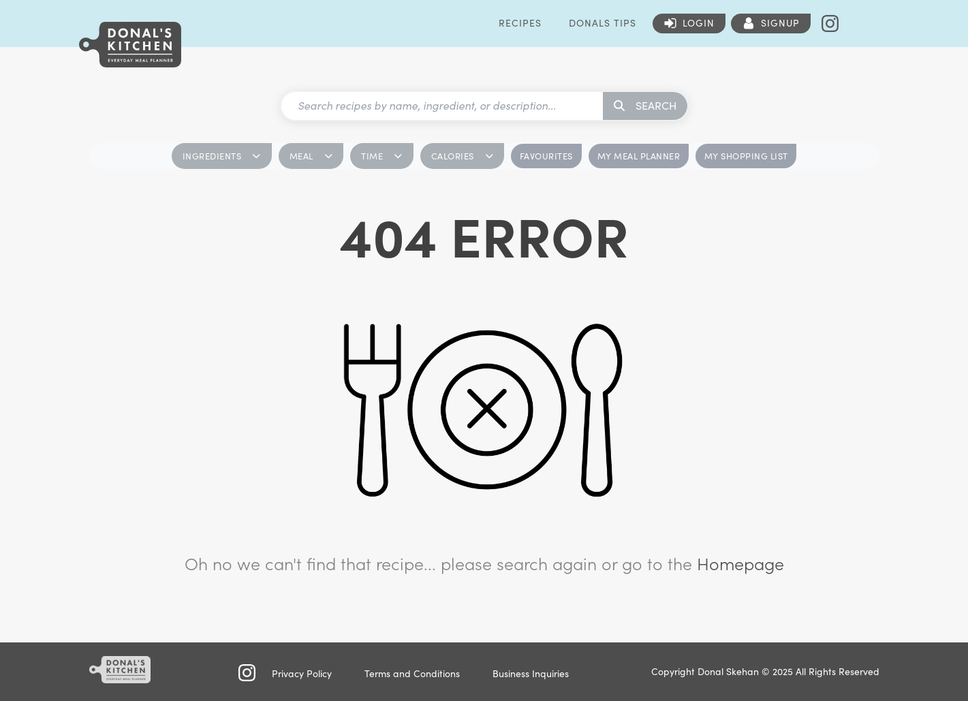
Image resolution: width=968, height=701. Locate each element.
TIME (382, 155)
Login (699, 22)
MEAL (311, 155)
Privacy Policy (302, 673)
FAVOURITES (546, 155)
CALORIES (462, 155)
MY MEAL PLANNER (639, 155)
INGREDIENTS (222, 155)
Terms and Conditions (412, 673)
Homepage (740, 563)
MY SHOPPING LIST (746, 155)
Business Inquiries (531, 673)
